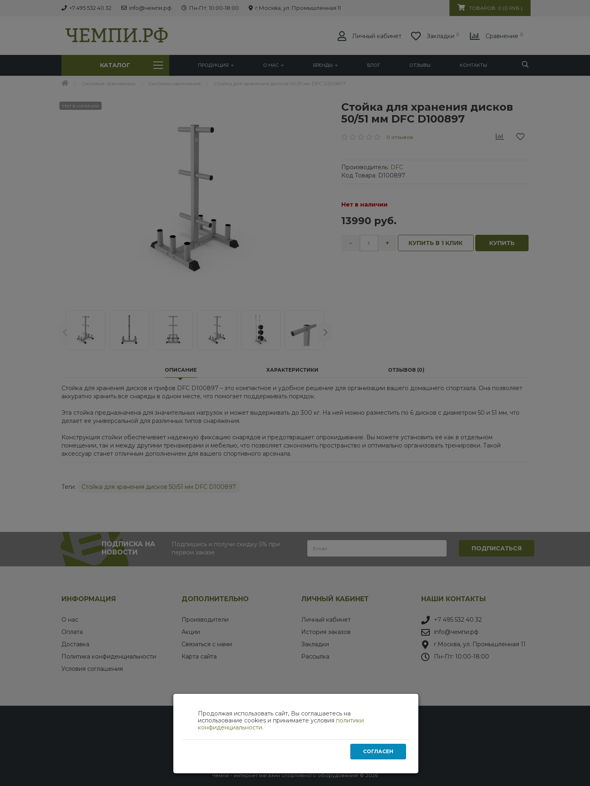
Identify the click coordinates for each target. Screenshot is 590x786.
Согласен (378, 753)
